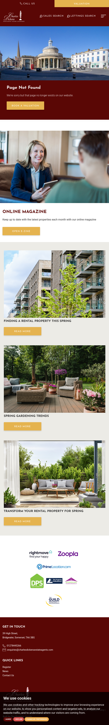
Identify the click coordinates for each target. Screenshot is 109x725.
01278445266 (11, 645)
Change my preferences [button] (36, 719)
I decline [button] (18, 719)
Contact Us (8, 675)
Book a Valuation (25, 106)
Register (6, 667)
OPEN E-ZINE (21, 231)
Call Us (27, 3)
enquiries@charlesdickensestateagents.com (27, 649)
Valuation (82, 4)
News (5, 671)
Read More (22, 331)
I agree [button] (8, 719)
